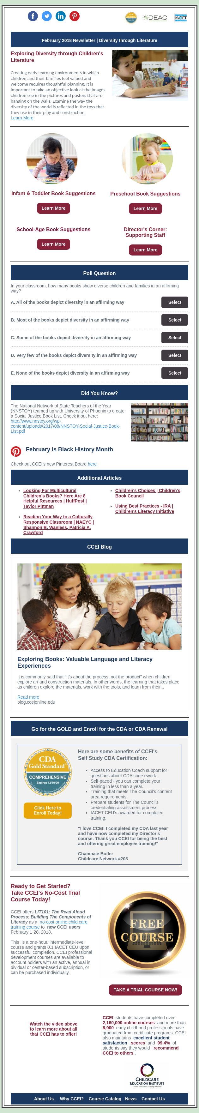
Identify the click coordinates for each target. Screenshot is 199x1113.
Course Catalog (105, 1098)
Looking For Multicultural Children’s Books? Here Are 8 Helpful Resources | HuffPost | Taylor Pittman (55, 498)
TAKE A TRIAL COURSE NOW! (145, 989)
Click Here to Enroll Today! (48, 810)
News (131, 1098)
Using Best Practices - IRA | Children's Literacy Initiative (144, 508)
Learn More (22, 117)
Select (174, 302)
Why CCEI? (72, 1098)
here (92, 463)
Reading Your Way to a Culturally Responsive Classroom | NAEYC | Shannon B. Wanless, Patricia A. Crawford (58, 524)
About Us (44, 1098)
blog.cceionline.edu (36, 702)
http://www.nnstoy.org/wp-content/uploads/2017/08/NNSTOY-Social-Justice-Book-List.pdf (65, 426)
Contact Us (153, 1098)
